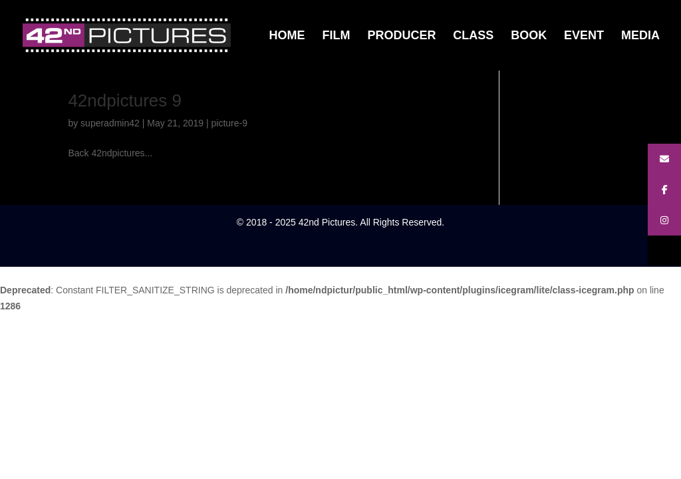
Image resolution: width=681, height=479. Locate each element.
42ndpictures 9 (125, 100)
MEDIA (640, 36)
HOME (287, 36)
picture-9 (229, 123)
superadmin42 (110, 123)
